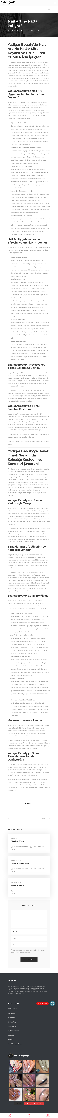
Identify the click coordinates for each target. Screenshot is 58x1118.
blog (31, 30)
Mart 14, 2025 (16, 838)
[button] (52, 1003)
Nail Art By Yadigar (18, 30)
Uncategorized (38, 846)
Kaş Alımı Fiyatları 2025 (20, 863)
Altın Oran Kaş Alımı (18, 841)
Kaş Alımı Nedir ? (17, 885)
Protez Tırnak (12, 1009)
